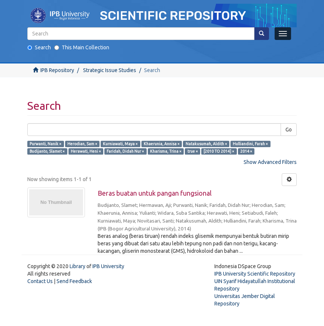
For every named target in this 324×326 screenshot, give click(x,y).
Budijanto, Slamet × (47, 151)
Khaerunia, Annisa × (162, 144)
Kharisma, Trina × (165, 151)
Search (39, 47)
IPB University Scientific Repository (254, 274)
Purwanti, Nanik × (45, 144)
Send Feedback (74, 281)
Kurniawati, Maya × (120, 144)
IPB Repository (57, 70)
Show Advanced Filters (270, 162)
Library (77, 266)
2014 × (246, 151)
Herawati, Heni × (86, 151)
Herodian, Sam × (82, 144)
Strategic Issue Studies (109, 70)
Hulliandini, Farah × (250, 144)
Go (288, 130)
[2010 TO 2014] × (219, 151)
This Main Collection (81, 47)
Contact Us (40, 281)
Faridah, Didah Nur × (125, 151)
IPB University (108, 266)
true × (192, 151)
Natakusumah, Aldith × (206, 144)
